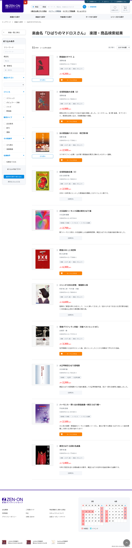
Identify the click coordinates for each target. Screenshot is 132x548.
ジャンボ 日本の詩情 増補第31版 (73, 285)
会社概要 (5, 510)
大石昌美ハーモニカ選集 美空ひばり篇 (75, 210)
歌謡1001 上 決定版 (67, 250)
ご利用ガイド (92, 1)
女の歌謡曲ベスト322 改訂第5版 (73, 133)
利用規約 (5, 513)
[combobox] (65, 6)
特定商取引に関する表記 (57, 510)
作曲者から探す (66, 17)
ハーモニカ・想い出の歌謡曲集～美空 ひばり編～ (80, 404)
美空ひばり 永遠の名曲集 (69, 446)
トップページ (6, 22)
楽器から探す (15, 17)
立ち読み (42, 80)
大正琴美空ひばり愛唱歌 (69, 365)
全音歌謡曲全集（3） (68, 171)
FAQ (27, 513)
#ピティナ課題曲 (55, 11)
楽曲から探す (40, 17)
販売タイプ (8, 117)
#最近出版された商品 (39, 11)
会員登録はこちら (121, 1)
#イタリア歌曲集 (69, 11)
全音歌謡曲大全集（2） (69, 91)
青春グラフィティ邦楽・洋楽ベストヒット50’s (78, 326)
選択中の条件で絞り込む (14, 177)
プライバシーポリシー (9, 517)
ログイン (106, 1)
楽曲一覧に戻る (14, 32)
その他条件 (8, 138)
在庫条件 (7, 155)
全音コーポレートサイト (57, 517)
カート (125, 10)
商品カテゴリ (9, 77)
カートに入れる (72, 80)
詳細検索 (93, 6)
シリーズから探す (117, 17)
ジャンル (7, 92)
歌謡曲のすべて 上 (66, 56)
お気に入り (115, 10)
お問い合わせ (30, 517)
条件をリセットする (14, 181)
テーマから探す (91, 17)
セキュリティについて (57, 513)
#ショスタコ (81, 11)
